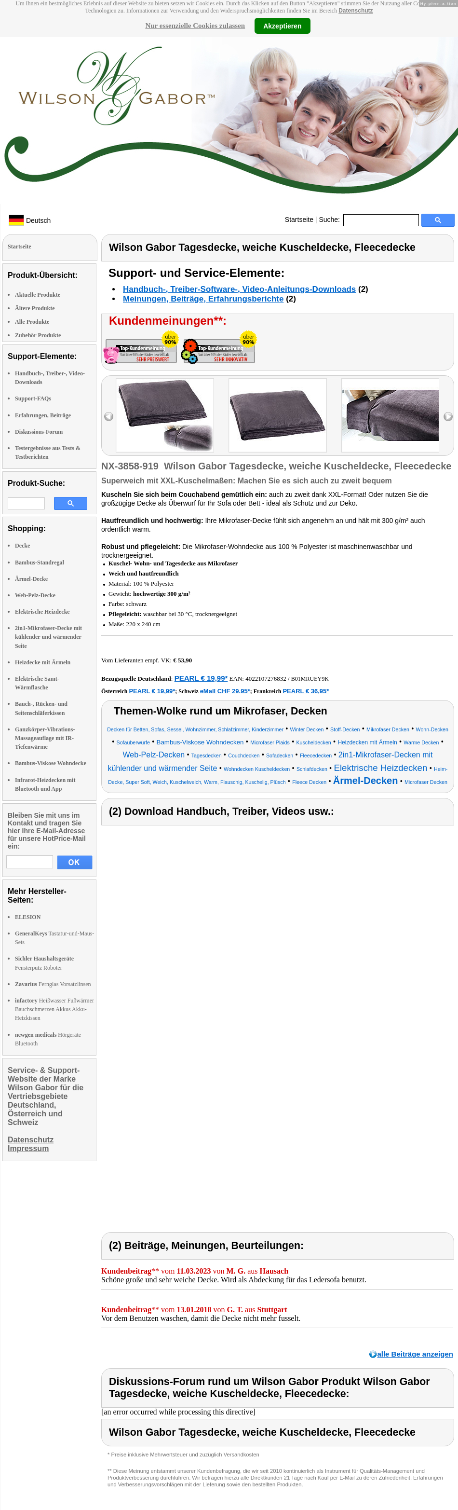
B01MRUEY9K (310, 678)
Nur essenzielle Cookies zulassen (195, 25)
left (108, 416)
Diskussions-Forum (39, 431)
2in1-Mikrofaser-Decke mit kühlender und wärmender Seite (48, 637)
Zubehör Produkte (38, 335)
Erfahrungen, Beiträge (43, 415)
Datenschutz (355, 10)
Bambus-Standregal (39, 562)
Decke (22, 545)
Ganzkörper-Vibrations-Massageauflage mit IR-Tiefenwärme (45, 738)
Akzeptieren (282, 25)
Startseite (299, 219)
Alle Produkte (32, 321)
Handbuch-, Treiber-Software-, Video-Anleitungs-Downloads (239, 289)
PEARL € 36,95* (306, 691)
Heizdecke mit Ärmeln (42, 662)
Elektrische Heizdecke (42, 611)
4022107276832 (265, 678)
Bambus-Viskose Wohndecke (50, 763)
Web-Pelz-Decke (35, 595)
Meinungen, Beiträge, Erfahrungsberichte (203, 298)
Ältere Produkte (35, 308)
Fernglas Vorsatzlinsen (53, 984)
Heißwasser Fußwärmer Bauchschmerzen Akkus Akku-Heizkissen (54, 1009)
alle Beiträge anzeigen (415, 1354)
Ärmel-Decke (31, 579)
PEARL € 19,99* (201, 678)
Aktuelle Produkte (37, 294)
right (448, 416)
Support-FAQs (33, 398)
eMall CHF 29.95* (225, 691)
